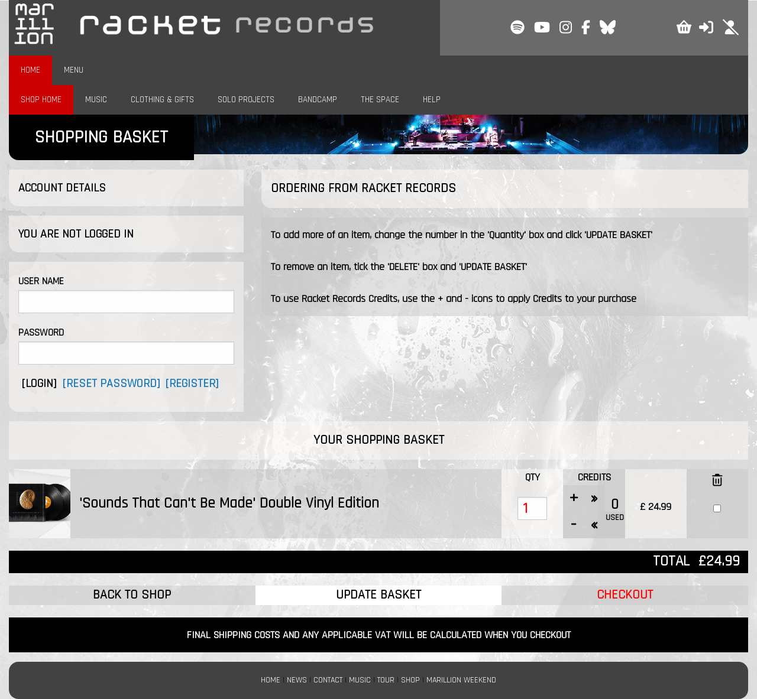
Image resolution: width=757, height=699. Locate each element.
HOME (30, 70)
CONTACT (327, 680)
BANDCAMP (317, 99)
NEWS (297, 680)
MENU (73, 70)
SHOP (410, 680)
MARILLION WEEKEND (461, 680)
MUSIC (96, 99)
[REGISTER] (192, 383)
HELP (432, 99)
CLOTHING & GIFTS (162, 99)
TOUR (385, 680)
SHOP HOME (41, 99)
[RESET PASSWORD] (111, 383)
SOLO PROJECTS (246, 99)
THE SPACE (380, 99)
